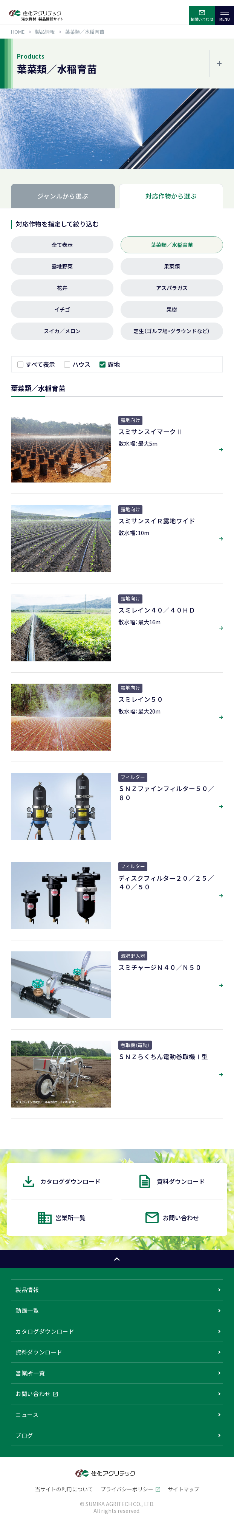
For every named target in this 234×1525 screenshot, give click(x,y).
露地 (114, 364)
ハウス (81, 364)
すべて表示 (40, 364)
